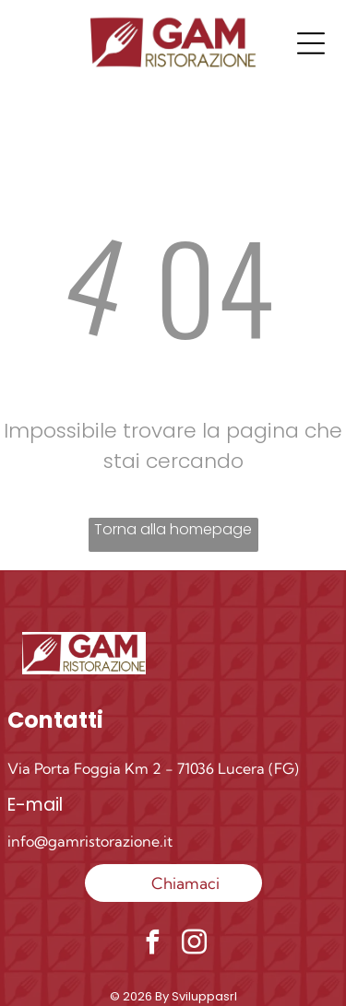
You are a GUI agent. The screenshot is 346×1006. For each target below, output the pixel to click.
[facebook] (152, 944)
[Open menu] (311, 43)
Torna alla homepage (173, 529)
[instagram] (193, 944)
